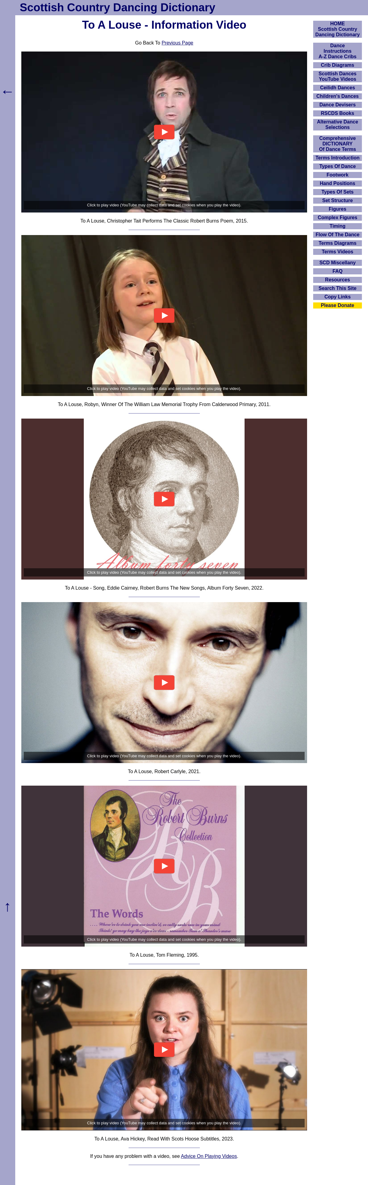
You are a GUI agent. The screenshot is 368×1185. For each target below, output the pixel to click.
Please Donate (337, 305)
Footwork (338, 174)
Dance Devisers (337, 104)
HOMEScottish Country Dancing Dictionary (337, 29)
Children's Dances (338, 96)
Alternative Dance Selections (337, 124)
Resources (337, 279)
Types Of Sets (337, 192)
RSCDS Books (337, 113)
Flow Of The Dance (337, 234)
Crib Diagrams (337, 65)
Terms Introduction (338, 157)
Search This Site (338, 288)
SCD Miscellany (337, 262)
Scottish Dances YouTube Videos (337, 76)
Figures (337, 209)
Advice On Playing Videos (209, 1156)
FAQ (338, 271)
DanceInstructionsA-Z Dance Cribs (337, 51)
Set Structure (337, 200)
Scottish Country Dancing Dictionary (117, 7)
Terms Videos (337, 251)
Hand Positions (337, 183)
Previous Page (177, 42)
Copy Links (337, 296)
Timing (337, 226)
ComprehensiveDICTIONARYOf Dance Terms (337, 144)
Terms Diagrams (337, 243)
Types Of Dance (337, 166)
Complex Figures (337, 217)
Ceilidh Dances (337, 87)
